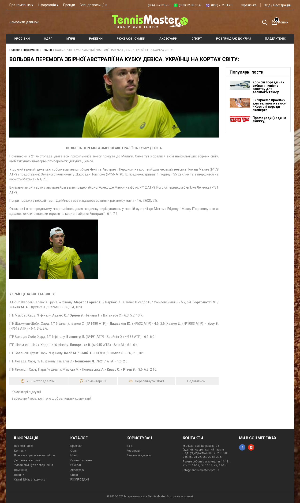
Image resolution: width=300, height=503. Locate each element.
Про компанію (21, 5)
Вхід (267, 5)
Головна (16, 50)
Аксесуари (77, 470)
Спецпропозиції (93, 5)
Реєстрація (282, 5)
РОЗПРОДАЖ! (79, 479)
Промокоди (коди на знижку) (269, 119)
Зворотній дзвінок (139, 455)
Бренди (69, 5)
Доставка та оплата (27, 460)
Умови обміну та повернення (33, 465)
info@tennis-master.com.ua (201, 470)
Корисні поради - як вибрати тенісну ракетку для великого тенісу (268, 87)
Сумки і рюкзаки (81, 460)
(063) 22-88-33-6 (190, 5)
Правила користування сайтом (34, 455)
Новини (48, 50)
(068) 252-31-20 (221, 5)
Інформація (48, 5)
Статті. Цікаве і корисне (29, 479)
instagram (251, 447)
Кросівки (76, 445)
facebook (242, 447)
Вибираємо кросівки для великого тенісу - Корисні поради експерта (269, 105)
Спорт (74, 475)
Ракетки (75, 465)
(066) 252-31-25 (158, 5)
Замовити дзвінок (24, 22)
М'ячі (73, 455)
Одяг (73, 450)
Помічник (20, 470)
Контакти (20, 450)
